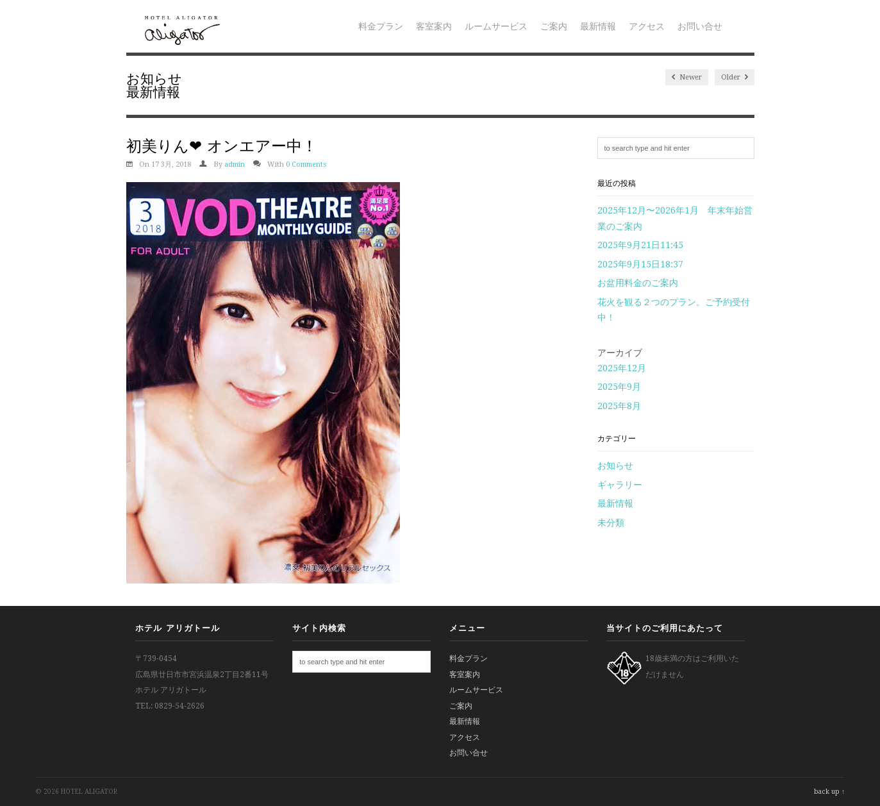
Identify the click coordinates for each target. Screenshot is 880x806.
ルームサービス (496, 26)
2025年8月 (619, 406)
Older (734, 77)
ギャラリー (619, 485)
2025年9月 (619, 387)
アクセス (647, 26)
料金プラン (380, 26)
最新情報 (598, 26)
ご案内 (553, 26)
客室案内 (434, 26)
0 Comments (306, 164)
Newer (687, 77)
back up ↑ (829, 791)
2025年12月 (621, 368)
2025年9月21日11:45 (640, 245)
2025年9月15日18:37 (640, 264)
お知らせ (154, 79)
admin (234, 164)
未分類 (610, 522)
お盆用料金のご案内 (637, 283)
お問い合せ (699, 26)
